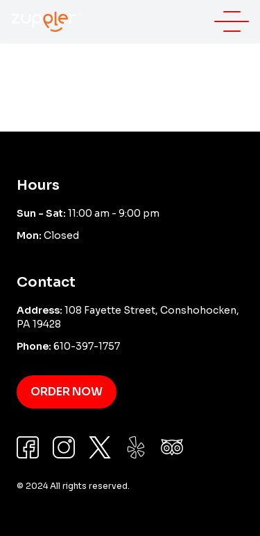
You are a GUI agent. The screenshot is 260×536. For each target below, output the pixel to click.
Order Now (67, 391)
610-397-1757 (86, 346)
